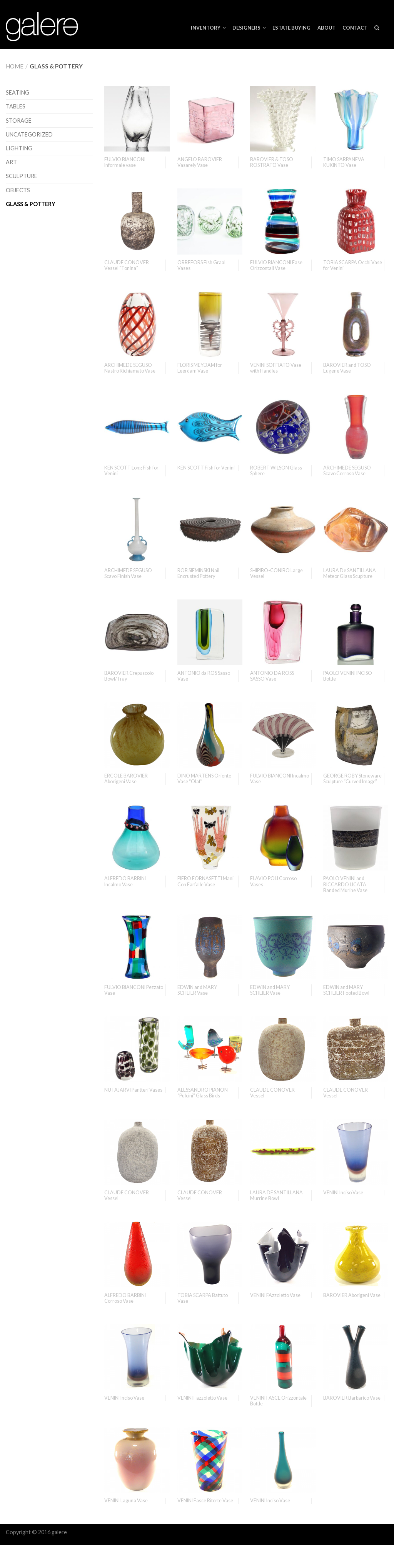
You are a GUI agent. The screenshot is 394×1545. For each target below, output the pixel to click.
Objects (18, 190)
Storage (19, 120)
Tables (15, 106)
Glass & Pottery (30, 204)
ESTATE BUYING (291, 28)
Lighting (19, 148)
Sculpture (21, 176)
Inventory (205, 28)
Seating (17, 92)
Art (11, 162)
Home (14, 66)
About (326, 28)
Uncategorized (29, 134)
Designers (246, 28)
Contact (354, 28)
